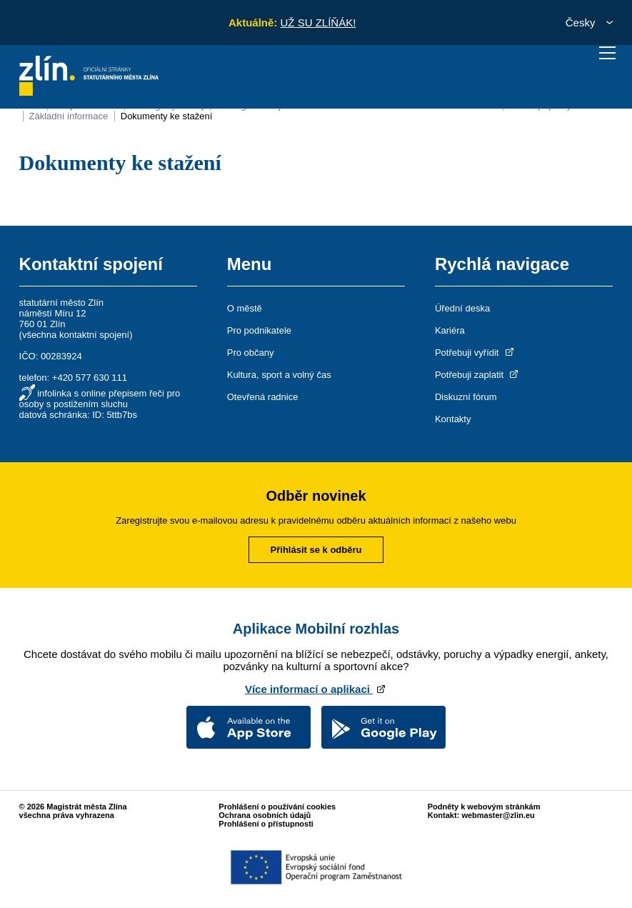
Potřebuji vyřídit (475, 352)
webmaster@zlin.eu (497, 815)
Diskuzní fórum (466, 396)
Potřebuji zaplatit (478, 374)
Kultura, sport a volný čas (279, 374)
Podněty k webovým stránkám (484, 806)
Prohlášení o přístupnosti (266, 823)
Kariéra (450, 330)
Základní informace (69, 116)
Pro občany (250, 352)
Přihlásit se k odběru (316, 549)
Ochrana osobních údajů (265, 815)
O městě (244, 308)
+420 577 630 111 (89, 377)
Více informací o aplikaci (316, 689)
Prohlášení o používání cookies (277, 806)
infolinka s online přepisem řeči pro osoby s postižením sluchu (100, 398)
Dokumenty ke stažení (167, 116)
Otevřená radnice (263, 396)
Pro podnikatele (259, 330)
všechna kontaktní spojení (75, 334)
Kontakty (453, 419)
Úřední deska (462, 308)
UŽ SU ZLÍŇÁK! (318, 22)
